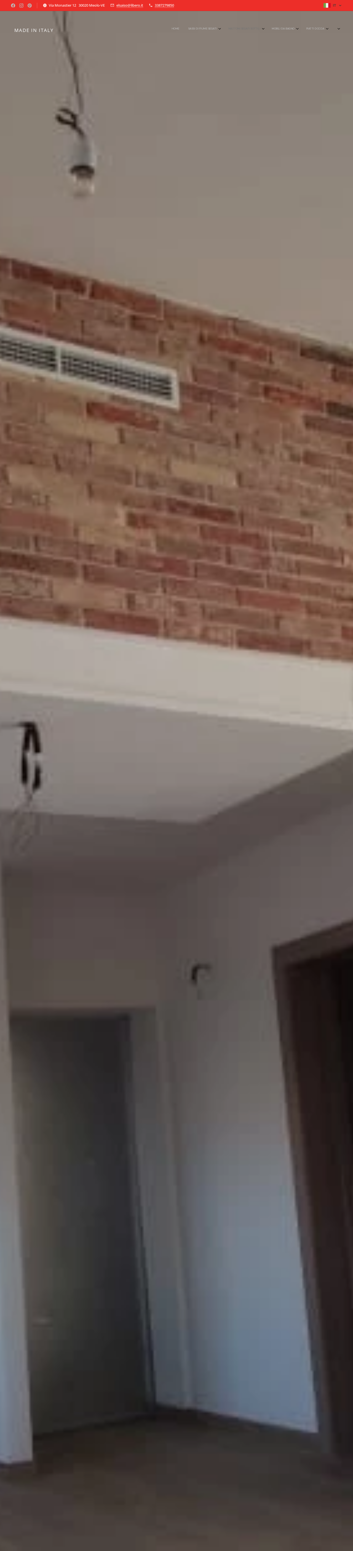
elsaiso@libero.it (129, 5)
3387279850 (164, 5)
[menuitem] (270, 29)
